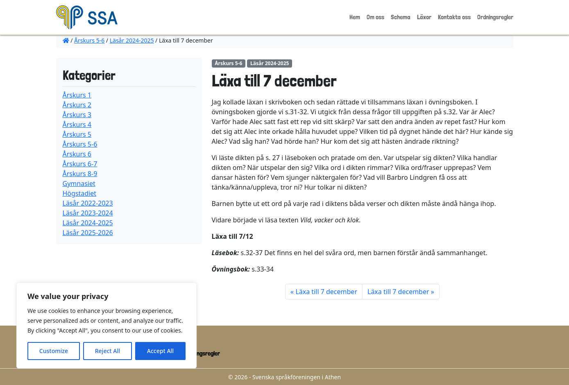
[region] (106, 326)
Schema (400, 17)
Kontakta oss (454, 17)
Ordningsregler (495, 17)
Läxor (424, 17)
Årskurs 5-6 (89, 40)
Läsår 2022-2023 (88, 203)
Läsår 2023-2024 (88, 212)
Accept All (160, 351)
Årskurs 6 (77, 154)
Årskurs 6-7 (80, 163)
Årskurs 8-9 (80, 173)
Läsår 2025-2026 (88, 232)
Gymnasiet (79, 183)
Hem (354, 17)
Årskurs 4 (77, 124)
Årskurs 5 (77, 134)
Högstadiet (80, 193)
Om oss (375, 17)
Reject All (107, 351)
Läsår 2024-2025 (132, 40)
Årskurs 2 (77, 104)
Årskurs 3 (77, 114)
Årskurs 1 (77, 95)
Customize (53, 351)
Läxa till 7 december (326, 291)
